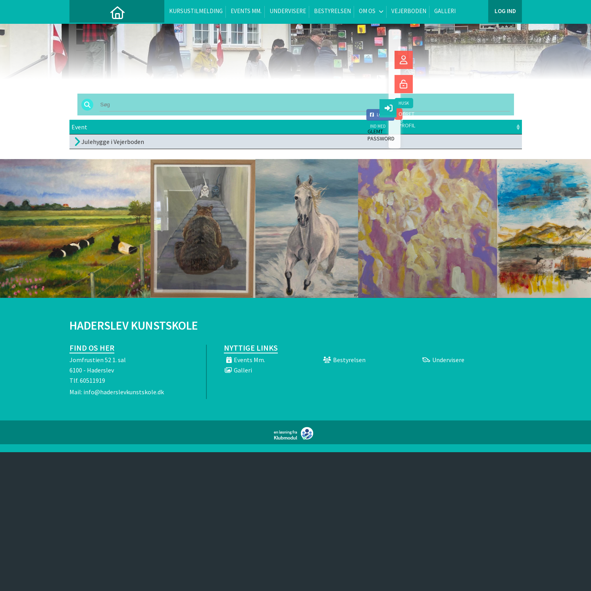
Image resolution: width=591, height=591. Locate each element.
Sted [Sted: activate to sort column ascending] (289, 127)
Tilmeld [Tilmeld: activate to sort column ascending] (427, 127)
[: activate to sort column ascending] (497, 127)
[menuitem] (81, 12)
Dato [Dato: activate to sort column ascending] (171, 127)
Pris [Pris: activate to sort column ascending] (381, 127)
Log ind (505, 11)
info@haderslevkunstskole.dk (123, 392)
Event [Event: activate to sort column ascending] (79, 127)
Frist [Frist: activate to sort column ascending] (248, 127)
